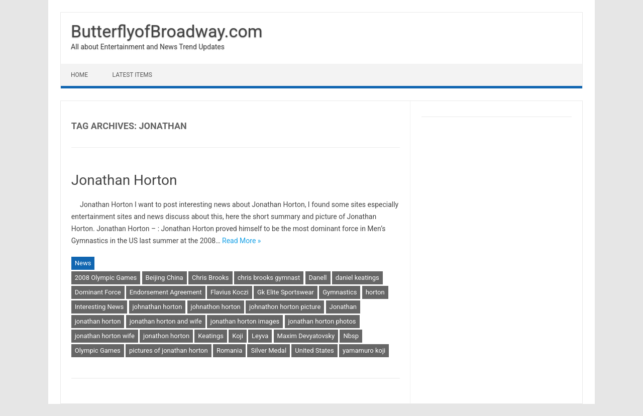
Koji (237, 336)
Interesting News (99, 306)
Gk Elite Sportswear (285, 292)
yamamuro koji (364, 350)
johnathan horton (157, 306)
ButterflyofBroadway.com (167, 31)
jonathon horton (166, 336)
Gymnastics (340, 292)
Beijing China (164, 277)
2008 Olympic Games (106, 277)
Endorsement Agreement (166, 292)
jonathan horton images (244, 321)
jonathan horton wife (105, 336)
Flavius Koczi (229, 292)
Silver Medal (268, 350)
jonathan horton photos (322, 321)
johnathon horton (216, 306)
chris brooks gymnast (269, 277)
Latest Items (132, 74)
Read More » (241, 241)
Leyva (260, 336)
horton (375, 292)
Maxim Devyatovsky (306, 336)
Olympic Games (98, 350)
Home (79, 74)
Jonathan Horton (124, 180)
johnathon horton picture (284, 306)
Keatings (211, 336)
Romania (229, 350)
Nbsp (351, 336)
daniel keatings (357, 277)
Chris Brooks (210, 277)
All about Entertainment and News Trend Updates (148, 47)
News (83, 263)
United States (314, 350)
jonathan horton (98, 321)
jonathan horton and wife (166, 321)
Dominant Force (98, 292)
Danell (318, 277)
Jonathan (343, 306)
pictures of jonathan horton (168, 350)
